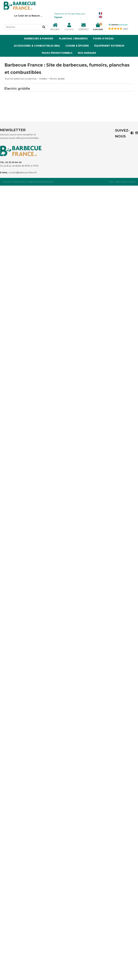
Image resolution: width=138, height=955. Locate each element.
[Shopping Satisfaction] (118, 25)
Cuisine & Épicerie (77, 45)
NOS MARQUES (87, 53)
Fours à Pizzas (103, 38)
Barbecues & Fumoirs (38, 38)
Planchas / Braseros (73, 38)
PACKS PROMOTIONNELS (57, 53)
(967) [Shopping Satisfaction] (125, 29)
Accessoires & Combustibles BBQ (37, 45)
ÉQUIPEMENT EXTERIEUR (109, 45)
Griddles (43, 78)
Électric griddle (57, 78)
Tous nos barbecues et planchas (21, 78)
